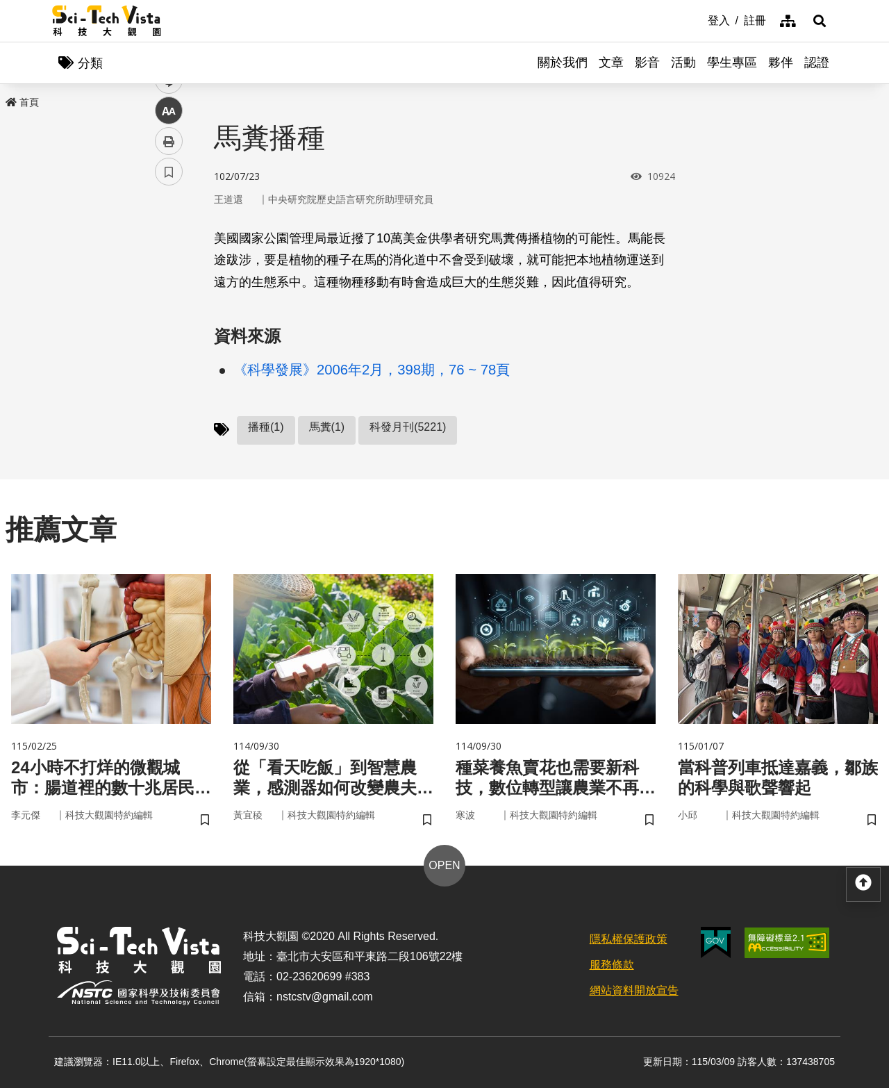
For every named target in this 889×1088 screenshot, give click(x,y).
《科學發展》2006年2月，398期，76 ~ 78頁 (371, 369)
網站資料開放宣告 (634, 990)
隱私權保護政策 (628, 939)
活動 (683, 62)
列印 (169, 388)
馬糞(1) (327, 427)
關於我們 (563, 62)
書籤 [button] (169, 418)
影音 (647, 62)
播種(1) (266, 427)
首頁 (22, 102)
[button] (819, 21)
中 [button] (168, 357)
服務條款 (612, 965)
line (164, 327)
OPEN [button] (444, 865)
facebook (169, 266)
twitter (169, 296)
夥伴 (780, 62)
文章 (611, 62)
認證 (816, 62)
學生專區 (732, 62)
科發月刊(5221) (407, 427)
